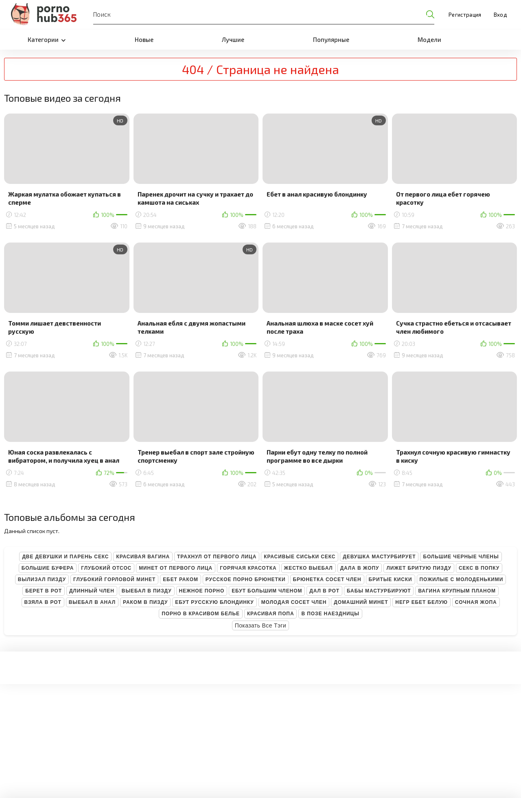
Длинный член (91, 591)
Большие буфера (48, 568)
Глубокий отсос (106, 568)
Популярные (331, 39)
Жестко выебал (308, 568)
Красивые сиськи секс (299, 557)
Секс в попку (479, 568)
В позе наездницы (330, 614)
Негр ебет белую (421, 602)
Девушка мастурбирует (379, 557)
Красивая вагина (143, 557)
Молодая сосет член (294, 602)
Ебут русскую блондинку (214, 602)
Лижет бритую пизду (418, 568)
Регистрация (465, 14)
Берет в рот (43, 591)
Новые (144, 39)
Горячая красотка (248, 568)
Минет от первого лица (175, 568)
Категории (47, 39)
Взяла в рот (42, 602)
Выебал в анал (92, 602)
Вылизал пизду (42, 579)
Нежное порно (202, 591)
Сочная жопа (476, 602)
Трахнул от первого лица (216, 557)
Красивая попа (270, 614)
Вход (500, 14)
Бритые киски (390, 579)
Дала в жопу (359, 568)
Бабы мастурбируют (379, 591)
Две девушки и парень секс (65, 557)
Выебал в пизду (147, 591)
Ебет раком (180, 579)
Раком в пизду (145, 602)
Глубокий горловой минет (114, 579)
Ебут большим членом (267, 591)
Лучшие (233, 39)
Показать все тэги (261, 625)
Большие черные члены (461, 557)
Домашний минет (361, 602)
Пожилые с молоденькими (461, 579)
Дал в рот (324, 591)
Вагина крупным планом (456, 591)
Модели (429, 39)
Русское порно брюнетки (246, 579)
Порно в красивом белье (201, 614)
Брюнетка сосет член (327, 579)
